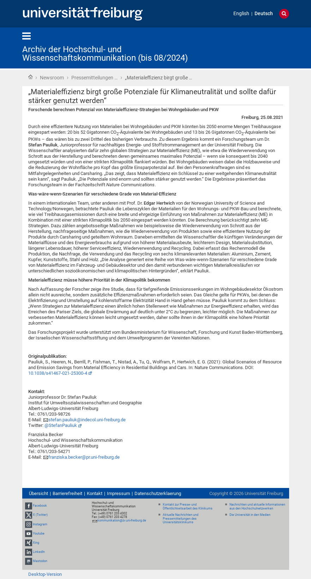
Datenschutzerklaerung (157, 493)
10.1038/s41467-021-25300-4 (57, 373)
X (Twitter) (40, 515)
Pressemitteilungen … (94, 77)
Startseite (30, 76)
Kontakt (94, 493)
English (241, 14)
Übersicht (38, 493)
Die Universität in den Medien (249, 515)
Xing (36, 542)
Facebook (40, 505)
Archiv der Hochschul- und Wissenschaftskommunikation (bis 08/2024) (105, 53)
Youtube (38, 533)
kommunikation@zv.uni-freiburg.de (121, 520)
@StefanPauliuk (60, 425)
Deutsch (264, 14)
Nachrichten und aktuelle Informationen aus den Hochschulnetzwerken (257, 506)
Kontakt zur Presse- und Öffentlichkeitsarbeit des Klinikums (188, 506)
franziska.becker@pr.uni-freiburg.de (84, 457)
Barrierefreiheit (67, 493)
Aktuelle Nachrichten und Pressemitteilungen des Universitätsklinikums (180, 518)
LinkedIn (39, 552)
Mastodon (40, 561)
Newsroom (52, 77)
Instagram (40, 524)
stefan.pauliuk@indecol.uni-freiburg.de (87, 419)
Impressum (118, 493)
